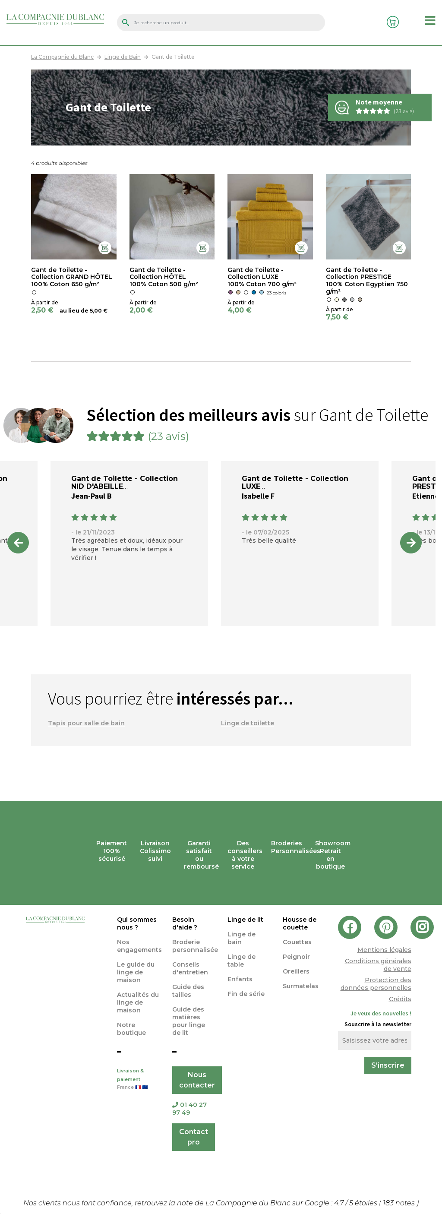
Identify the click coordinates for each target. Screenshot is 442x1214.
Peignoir (296, 957)
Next (411, 542)
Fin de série (246, 994)
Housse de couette (299, 923)
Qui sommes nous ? (137, 923)
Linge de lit (245, 919)
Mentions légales (384, 950)
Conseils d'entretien (190, 968)
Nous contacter (197, 1080)
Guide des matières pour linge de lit (188, 1021)
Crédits (400, 999)
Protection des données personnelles (376, 984)
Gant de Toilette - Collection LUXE (295, 482)
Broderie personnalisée (195, 946)
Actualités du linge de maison (138, 1002)
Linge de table (241, 960)
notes (400, 1203)
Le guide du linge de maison (136, 972)
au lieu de (74, 310)
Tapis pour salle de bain (86, 723)
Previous (18, 542)
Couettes (297, 942)
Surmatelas (301, 986)
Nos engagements (139, 946)
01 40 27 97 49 (189, 1108)
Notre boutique (131, 1029)
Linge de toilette (247, 723)
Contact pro (193, 1137)
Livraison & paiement (138, 1079)
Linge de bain (241, 938)
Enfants (240, 979)
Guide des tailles (188, 991)
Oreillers (296, 971)
